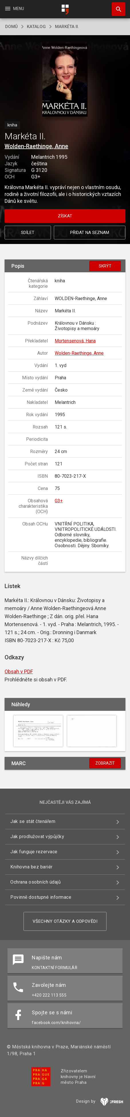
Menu (14, 8)
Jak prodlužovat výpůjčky (37, 836)
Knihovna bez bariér (31, 867)
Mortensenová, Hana (75, 341)
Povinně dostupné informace (40, 897)
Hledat (116, 6)
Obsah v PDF (19, 671)
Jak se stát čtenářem (32, 821)
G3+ (59, 500)
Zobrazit (105, 763)
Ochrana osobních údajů (35, 882)
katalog (36, 26)
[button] (65, 80)
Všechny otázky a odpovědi (65, 921)
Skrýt (105, 266)
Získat (65, 216)
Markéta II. (67, 26)
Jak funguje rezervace (34, 851)
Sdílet (27, 232)
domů (11, 26)
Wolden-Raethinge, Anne (36, 146)
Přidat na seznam (89, 232)
